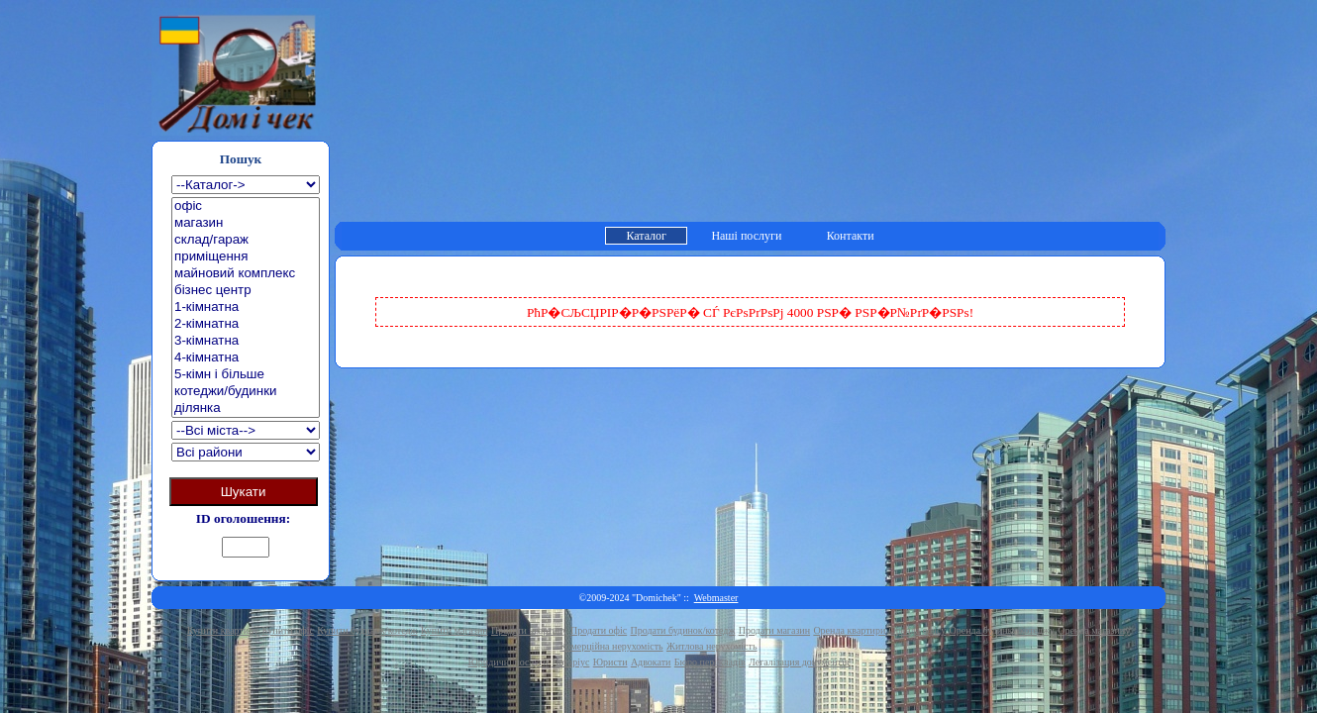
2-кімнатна (245, 324)
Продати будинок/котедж (683, 630)
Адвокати (651, 662)
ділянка (245, 408)
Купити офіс (287, 630)
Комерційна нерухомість (611, 646)
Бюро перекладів (710, 662)
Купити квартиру (222, 630)
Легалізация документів (799, 662)
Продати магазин (774, 630)
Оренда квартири (849, 630)
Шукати (243, 491)
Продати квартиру (529, 630)
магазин (245, 223)
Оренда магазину (1094, 630)
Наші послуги (746, 236)
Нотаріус (570, 662)
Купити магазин (454, 630)
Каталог (646, 236)
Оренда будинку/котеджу (1002, 630)
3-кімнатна (245, 341)
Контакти (850, 236)
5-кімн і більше (245, 374)
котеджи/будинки (245, 391)
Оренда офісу (918, 630)
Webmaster (716, 597)
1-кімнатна (245, 307)
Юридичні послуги (508, 662)
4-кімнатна (245, 358)
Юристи (610, 662)
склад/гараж (245, 240)
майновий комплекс (245, 273)
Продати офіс (598, 630)
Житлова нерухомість (712, 646)
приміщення (245, 257)
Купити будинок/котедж (367, 630)
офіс (245, 206)
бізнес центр (245, 290)
